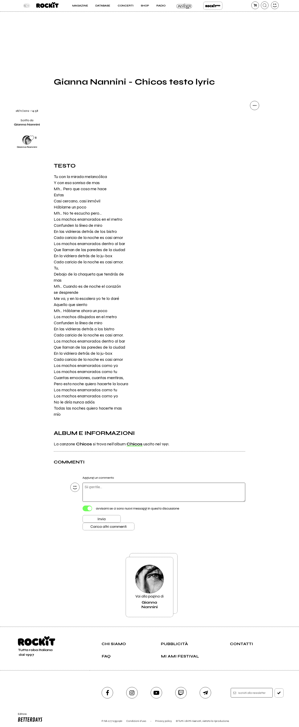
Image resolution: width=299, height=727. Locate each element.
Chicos (134, 444)
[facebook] (107, 692)
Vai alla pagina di (149, 587)
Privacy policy (163, 721)
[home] (47, 5)
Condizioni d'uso (136, 721)
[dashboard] (275, 5)
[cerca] (264, 5)
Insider (184, 6)
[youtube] (156, 692)
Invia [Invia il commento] (101, 519)
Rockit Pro (212, 6)
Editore (29, 718)
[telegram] (205, 692)
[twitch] (181, 692)
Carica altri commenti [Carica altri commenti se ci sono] (108, 526)
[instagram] (132, 692)
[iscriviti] (279, 692)
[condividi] (254, 105)
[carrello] (255, 5)
